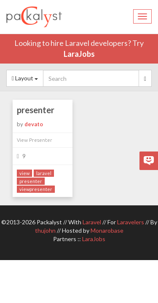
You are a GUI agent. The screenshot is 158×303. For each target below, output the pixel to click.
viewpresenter (35, 189)
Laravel (92, 222)
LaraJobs (79, 53)
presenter (35, 110)
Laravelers (130, 222)
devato (33, 124)
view (24, 173)
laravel (43, 173)
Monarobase (107, 230)
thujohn (45, 230)
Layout (25, 78)
